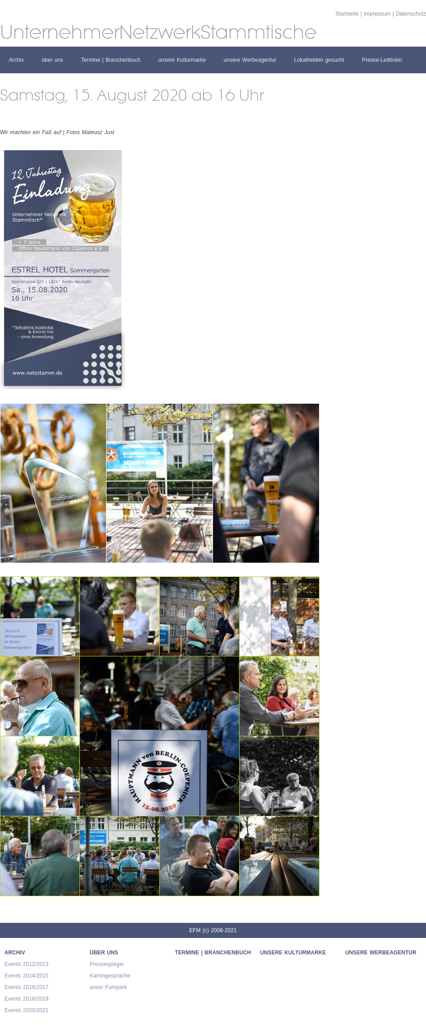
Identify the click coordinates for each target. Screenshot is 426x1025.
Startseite (347, 14)
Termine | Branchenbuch (110, 60)
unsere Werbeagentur (250, 60)
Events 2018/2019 (26, 999)
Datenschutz (411, 14)
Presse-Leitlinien (382, 60)
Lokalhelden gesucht (319, 60)
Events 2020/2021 (26, 1010)
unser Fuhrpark (108, 987)
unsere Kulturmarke (182, 60)
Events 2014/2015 (26, 976)
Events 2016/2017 (26, 987)
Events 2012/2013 (26, 964)
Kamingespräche (110, 976)
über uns (52, 60)
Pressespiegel (107, 964)
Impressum (377, 14)
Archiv (16, 60)
